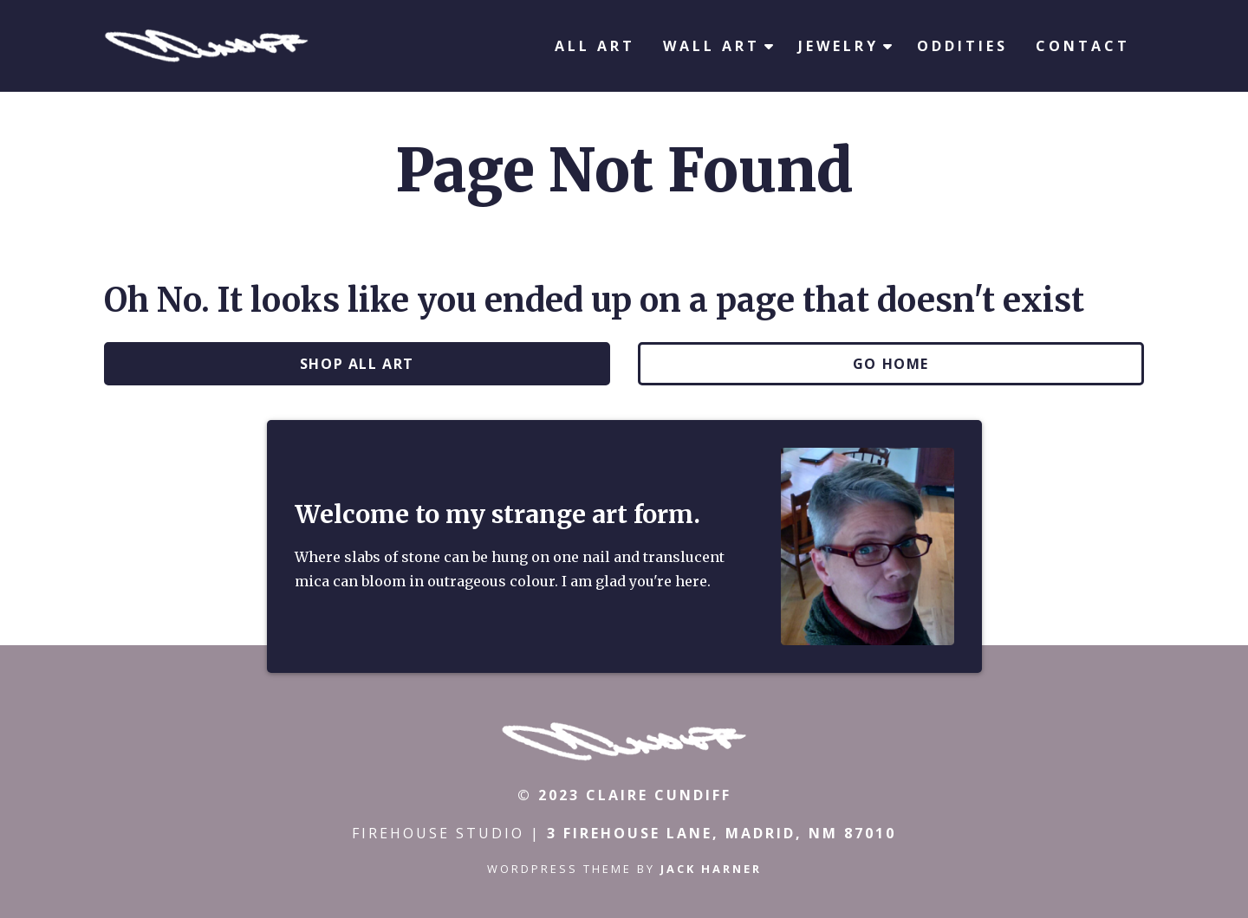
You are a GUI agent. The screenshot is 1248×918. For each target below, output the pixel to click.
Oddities (962, 45)
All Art (595, 45)
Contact (1083, 45)
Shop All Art (357, 363)
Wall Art (711, 45)
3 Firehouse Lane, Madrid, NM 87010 (721, 833)
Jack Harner (711, 868)
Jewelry (838, 45)
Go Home (891, 363)
